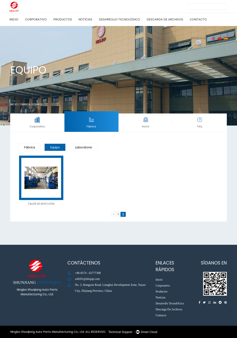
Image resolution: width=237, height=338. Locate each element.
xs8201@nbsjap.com (87, 278)
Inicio (13, 19)
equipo (55, 147)
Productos (62, 19)
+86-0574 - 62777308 (88, 272)
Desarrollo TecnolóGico (119, 19)
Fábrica (25, 104)
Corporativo (36, 19)
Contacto (198, 19)
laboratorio (83, 147)
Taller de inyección (41, 204)
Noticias (85, 19)
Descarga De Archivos (165, 19)
